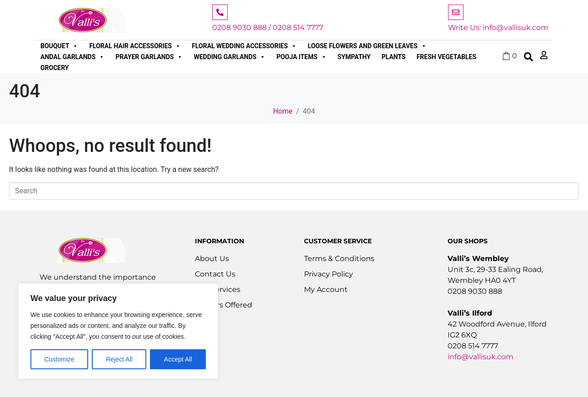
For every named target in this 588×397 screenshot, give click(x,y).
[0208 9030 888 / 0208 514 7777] (220, 12)
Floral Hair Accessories (135, 45)
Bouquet (59, 45)
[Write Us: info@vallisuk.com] (455, 12)
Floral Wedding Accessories (244, 45)
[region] (118, 331)
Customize (60, 359)
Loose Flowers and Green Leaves (367, 45)
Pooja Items (301, 56)
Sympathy (354, 56)
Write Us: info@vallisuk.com (498, 27)
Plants (394, 56)
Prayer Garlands (149, 56)
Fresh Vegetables (446, 56)
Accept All (178, 359)
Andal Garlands (72, 56)
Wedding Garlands (229, 56)
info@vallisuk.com (480, 356)
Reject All (119, 359)
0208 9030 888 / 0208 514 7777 (267, 27)
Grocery (54, 67)
